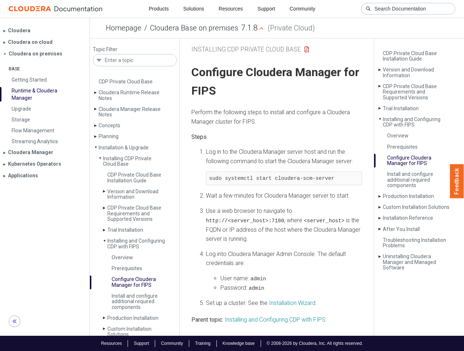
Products (159, 9)
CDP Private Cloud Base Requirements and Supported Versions (134, 213)
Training (203, 343)
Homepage (123, 28)
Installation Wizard (292, 302)
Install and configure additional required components (135, 301)
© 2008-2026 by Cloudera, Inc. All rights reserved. (315, 343)
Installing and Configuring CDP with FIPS (136, 243)
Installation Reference (408, 218)
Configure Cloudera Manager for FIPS (134, 282)
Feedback (456, 181)
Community (302, 9)
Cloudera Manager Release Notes (130, 111)
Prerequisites (127, 268)
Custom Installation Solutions (129, 331)
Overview (122, 257)
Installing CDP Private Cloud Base (127, 161)
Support (266, 9)
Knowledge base (239, 343)
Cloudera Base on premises (194, 28)
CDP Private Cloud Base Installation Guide (134, 177)
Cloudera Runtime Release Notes (129, 95)
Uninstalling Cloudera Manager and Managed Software (409, 262)
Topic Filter (105, 49)
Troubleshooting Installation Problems (414, 242)
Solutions (193, 9)
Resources (231, 9)
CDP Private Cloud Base (126, 81)
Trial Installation (125, 230)
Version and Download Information (132, 194)
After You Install (401, 229)
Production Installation (132, 318)
